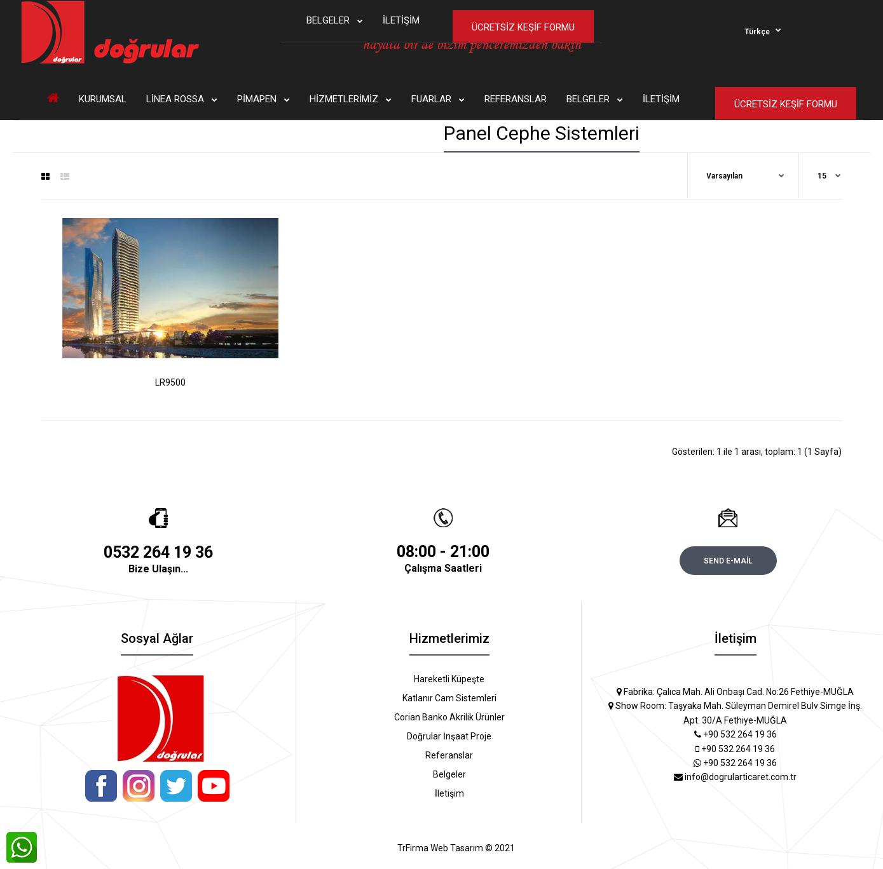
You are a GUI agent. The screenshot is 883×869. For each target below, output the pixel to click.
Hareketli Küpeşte (449, 679)
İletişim (449, 793)
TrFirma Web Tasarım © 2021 (456, 848)
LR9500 (170, 382)
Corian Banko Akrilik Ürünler (449, 717)
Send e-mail (728, 560)
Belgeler (449, 774)
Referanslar (449, 755)
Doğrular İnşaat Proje (449, 736)
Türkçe (757, 31)
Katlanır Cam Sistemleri (449, 698)
